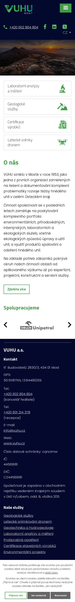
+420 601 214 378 (17, 412)
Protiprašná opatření (21, 539)
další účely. (51, 572)
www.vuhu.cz (14, 443)
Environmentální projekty (25, 552)
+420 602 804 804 (23, 27)
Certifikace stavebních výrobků (30, 545)
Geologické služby (18, 515)
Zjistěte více (16, 289)
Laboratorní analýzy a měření (28, 533)
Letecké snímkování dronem (28, 521)
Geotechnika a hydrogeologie (29, 527)
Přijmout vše (16, 595)
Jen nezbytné (38, 595)
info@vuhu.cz (14, 430)
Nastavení (60, 595)
